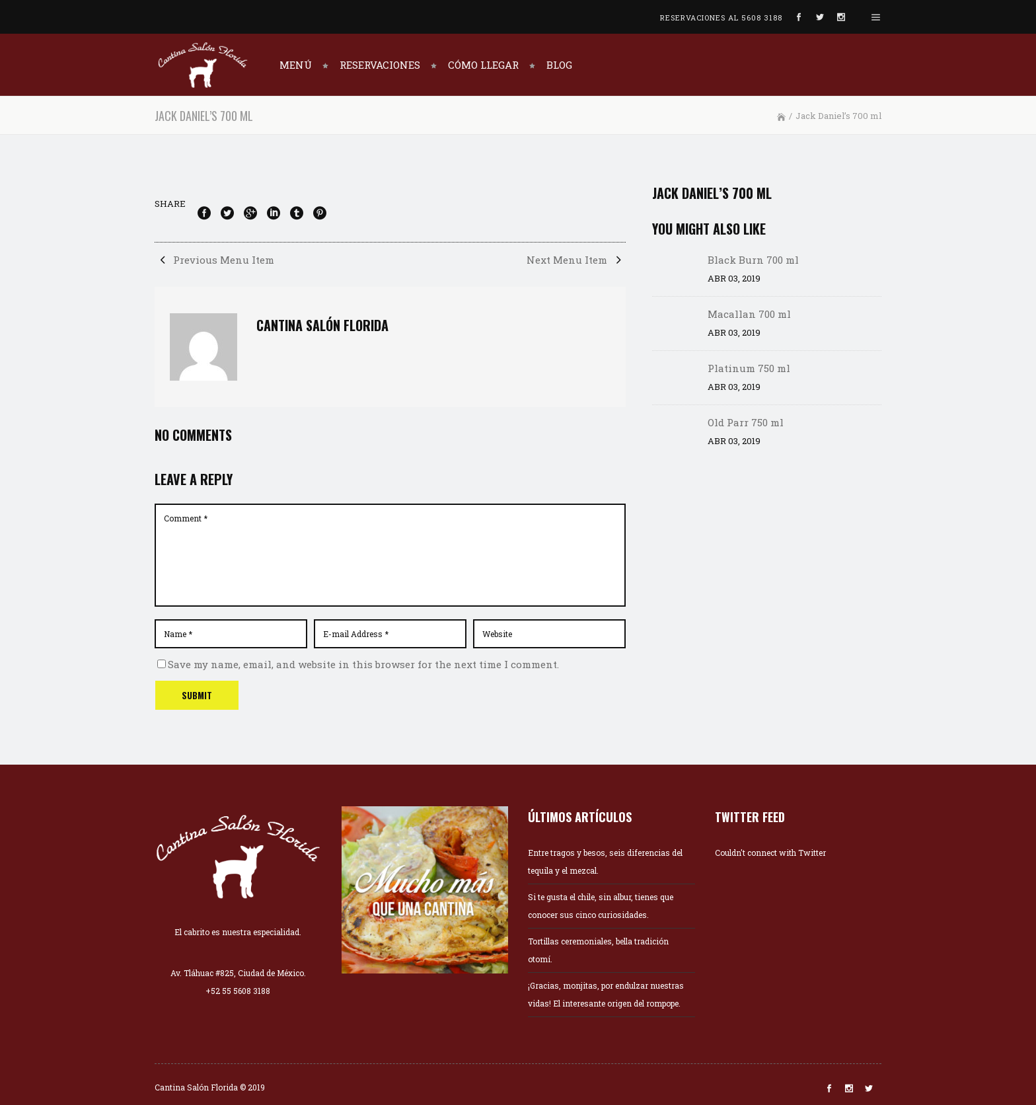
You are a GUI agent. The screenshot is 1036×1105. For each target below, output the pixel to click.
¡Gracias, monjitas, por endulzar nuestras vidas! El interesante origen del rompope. (606, 994)
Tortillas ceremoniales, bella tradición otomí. (598, 950)
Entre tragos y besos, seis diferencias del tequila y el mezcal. (605, 861)
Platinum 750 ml (749, 368)
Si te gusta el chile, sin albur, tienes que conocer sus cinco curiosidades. (600, 906)
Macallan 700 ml (749, 314)
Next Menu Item (576, 259)
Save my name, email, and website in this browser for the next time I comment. (363, 664)
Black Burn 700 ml (753, 259)
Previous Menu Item (214, 259)
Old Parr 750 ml (746, 422)
